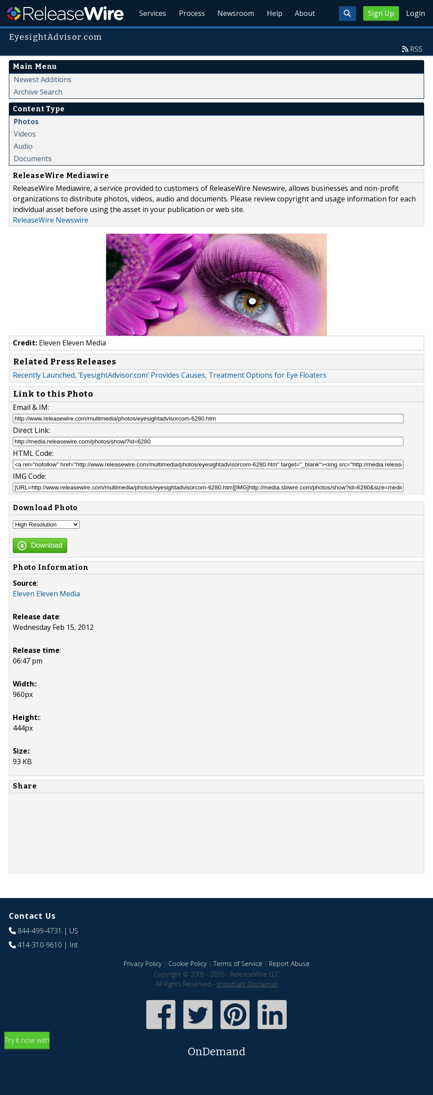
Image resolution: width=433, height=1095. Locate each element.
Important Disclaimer (247, 1004)
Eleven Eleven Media (46, 614)
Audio (23, 166)
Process (186, 35)
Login (415, 13)
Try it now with (216, 1068)
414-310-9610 (40, 965)
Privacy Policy (143, 984)
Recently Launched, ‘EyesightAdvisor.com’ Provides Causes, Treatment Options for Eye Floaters (170, 395)
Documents (33, 179)
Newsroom (231, 35)
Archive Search (38, 112)
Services (145, 35)
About (304, 35)
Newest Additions (43, 100)
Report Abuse (289, 984)
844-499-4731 (40, 951)
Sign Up (381, 13)
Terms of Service (237, 984)
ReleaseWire (65, 13)
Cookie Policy (187, 984)
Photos (26, 142)
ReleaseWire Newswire (50, 240)
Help (272, 35)
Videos (25, 154)
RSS (416, 69)
